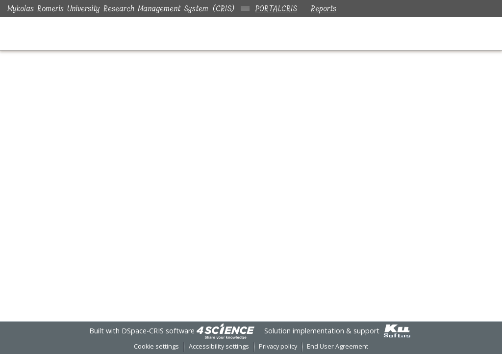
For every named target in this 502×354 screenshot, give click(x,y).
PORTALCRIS (276, 8)
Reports (325, 8)
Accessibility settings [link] (219, 346)
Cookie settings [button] (156, 346)
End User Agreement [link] (337, 346)
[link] (225, 330)
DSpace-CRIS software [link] (158, 330)
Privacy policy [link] (278, 346)
